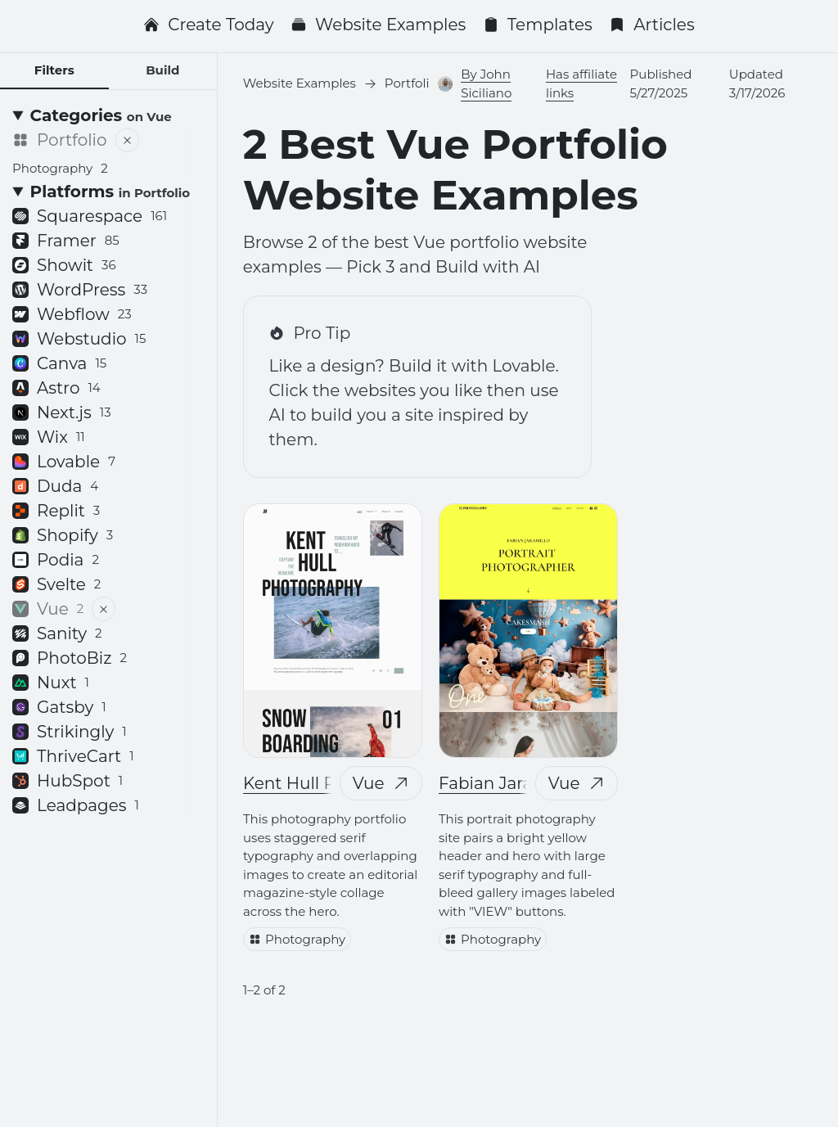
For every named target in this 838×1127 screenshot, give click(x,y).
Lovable (63, 461)
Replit (56, 511)
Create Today (208, 24)
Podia (55, 560)
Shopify (62, 535)
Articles (652, 24)
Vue (380, 783)
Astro (56, 388)
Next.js (61, 412)
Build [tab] (162, 70)
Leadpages (75, 805)
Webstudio (79, 339)
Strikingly (69, 732)
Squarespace (89, 216)
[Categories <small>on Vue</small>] (108, 115)
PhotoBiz (69, 658)
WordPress (79, 290)
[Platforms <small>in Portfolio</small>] (108, 191)
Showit (64, 265)
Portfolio (59, 140)
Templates (537, 24)
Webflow (72, 314)
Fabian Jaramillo (506, 783)
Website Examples (378, 24)
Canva (59, 363)
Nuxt (50, 682)
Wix (48, 437)
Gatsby (59, 707)
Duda (55, 486)
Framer (65, 240)
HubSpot (67, 781)
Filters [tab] (54, 70)
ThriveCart (73, 756)
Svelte (56, 584)
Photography (297, 938)
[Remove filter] (127, 140)
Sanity (57, 633)
